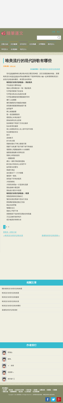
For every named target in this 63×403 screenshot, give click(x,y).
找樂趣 (55, 390)
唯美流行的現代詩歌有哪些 (11, 305)
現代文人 (23, 49)
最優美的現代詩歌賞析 (9, 310)
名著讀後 (14, 49)
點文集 (21, 391)
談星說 (49, 390)
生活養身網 (36, 391)
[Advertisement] (31, 14)
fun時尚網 (28, 391)
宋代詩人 (4, 49)
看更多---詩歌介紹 (9, 232)
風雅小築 (5, 391)
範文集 (11, 390)
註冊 (53, 32)
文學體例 (42, 44)
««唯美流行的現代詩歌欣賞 (13, 235)
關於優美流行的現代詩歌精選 (50, 69)
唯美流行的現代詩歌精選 (10, 293)
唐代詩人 (51, 44)
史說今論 (28, 390)
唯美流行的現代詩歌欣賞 (10, 301)
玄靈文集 (42, 390)
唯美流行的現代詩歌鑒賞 (10, 297)
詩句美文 (23, 44)
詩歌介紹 (4, 44)
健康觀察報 (13, 391)
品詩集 (35, 390)
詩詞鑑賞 (14, 44)
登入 (58, 32)
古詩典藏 (32, 44)
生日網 (5, 390)
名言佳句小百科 (19, 390)
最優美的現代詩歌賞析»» (51, 235)
